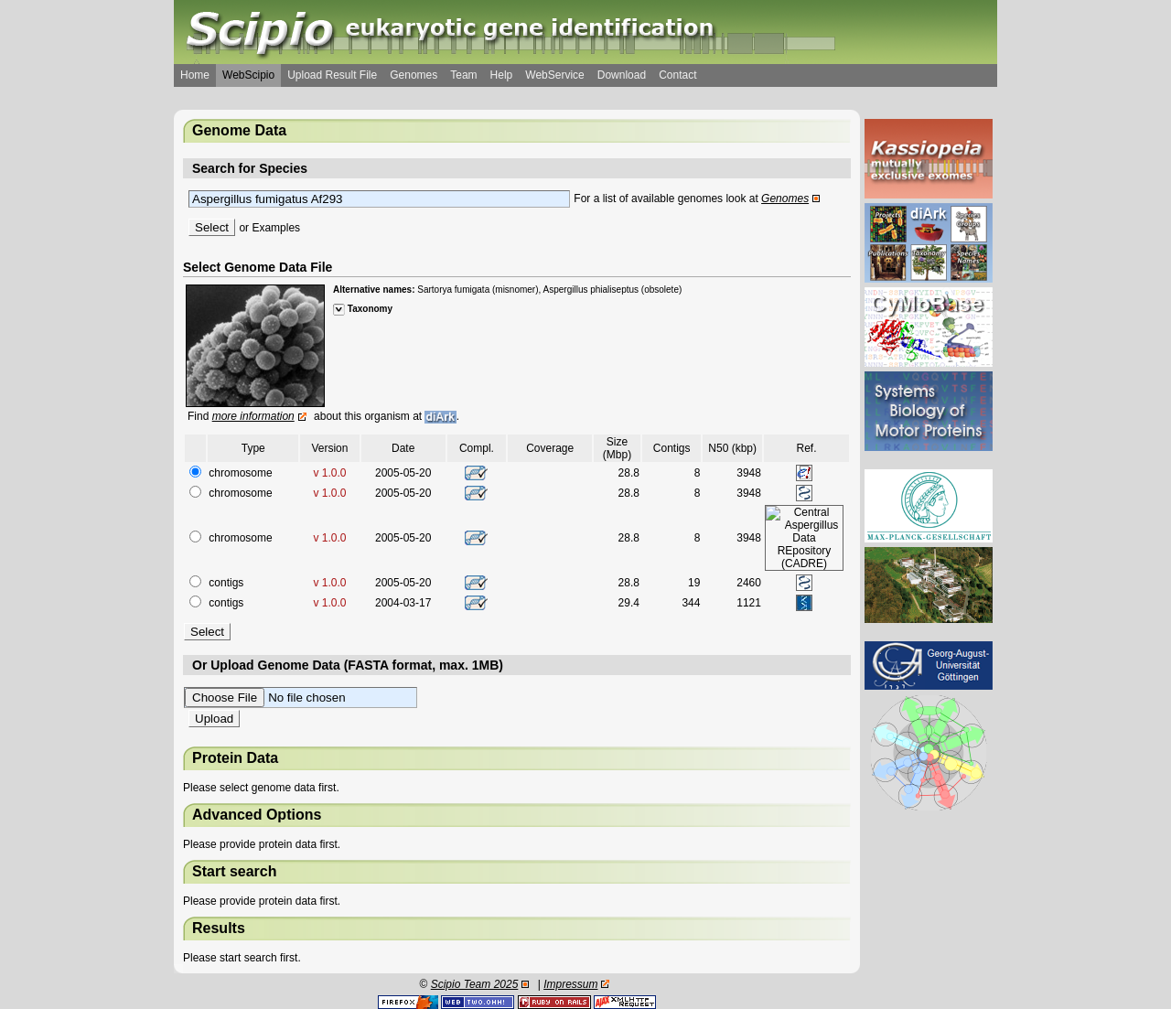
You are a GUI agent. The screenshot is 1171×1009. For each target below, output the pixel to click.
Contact (677, 75)
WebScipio (248, 75)
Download (621, 75)
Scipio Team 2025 (475, 984)
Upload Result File (332, 75)
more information (253, 416)
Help (501, 75)
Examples (276, 227)
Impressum (570, 984)
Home (194, 75)
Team (463, 75)
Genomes (413, 75)
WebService (554, 75)
